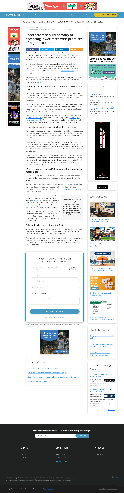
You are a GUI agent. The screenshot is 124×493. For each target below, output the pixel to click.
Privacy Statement (112, 489)
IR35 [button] (35, 15)
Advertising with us (62, 454)
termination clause (67, 71)
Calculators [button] (27, 15)
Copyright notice (48, 489)
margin (39, 82)
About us (100, 454)
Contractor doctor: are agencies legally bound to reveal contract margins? (53, 377)
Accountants (85, 15)
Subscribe (82, 436)
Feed (116, 477)
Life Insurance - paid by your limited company (102, 109)
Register (24, 454)
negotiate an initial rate (34, 118)
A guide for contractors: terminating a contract (43, 368)
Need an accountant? (97, 94)
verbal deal (34, 200)
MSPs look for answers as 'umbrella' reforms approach (102, 390)
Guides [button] (42, 15)
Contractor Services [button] (55, 15)
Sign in (24, 457)
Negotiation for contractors (37, 381)
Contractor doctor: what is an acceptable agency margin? (47, 373)
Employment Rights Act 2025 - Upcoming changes (100, 375)
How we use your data (58, 317)
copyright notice (30, 326)
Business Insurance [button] (71, 15)
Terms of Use (102, 489)
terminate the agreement (72, 189)
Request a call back (54, 311)
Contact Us (62, 457)
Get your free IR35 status (106, 15)
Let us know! (111, 410)
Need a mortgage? (96, 100)
